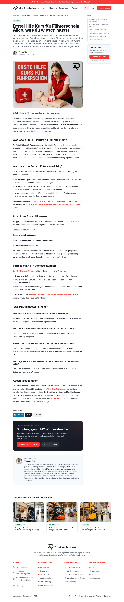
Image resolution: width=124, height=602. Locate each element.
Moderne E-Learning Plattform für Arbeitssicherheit (49, 295)
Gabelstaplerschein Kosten (74, 575)
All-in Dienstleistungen (37, 131)
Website (56, 398)
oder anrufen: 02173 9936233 (99, 60)
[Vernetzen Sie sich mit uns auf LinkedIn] (22, 585)
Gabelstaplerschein (46, 585)
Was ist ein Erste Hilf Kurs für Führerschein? (98, 20)
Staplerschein (44, 567)
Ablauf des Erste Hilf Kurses (98, 29)
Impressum (17, 596)
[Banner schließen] (110, 2)
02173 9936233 (50, 444)
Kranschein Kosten (71, 571)
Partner (74, 8)
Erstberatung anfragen (28, 444)
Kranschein (43, 571)
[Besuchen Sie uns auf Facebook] (14, 585)
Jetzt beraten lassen (99, 57)
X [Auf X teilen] (28, 414)
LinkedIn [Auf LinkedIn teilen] (18, 414)
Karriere (93, 575)
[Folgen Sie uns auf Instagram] (18, 585)
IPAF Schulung (44, 582)
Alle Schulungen (70, 582)
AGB (35, 596)
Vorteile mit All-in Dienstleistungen (99, 33)
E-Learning (53, 8)
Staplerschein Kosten (72, 567)
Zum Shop (85, 2)
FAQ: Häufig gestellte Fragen (98, 36)
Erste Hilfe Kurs (44, 575)
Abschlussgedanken (95, 39)
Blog (22, 15)
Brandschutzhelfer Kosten (74, 578)
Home (44, 8)
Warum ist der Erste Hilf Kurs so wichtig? (99, 25)
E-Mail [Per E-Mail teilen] (37, 414)
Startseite (16, 15)
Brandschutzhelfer (46, 578)
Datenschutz (27, 596)
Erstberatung (94, 578)
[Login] (93, 8)
